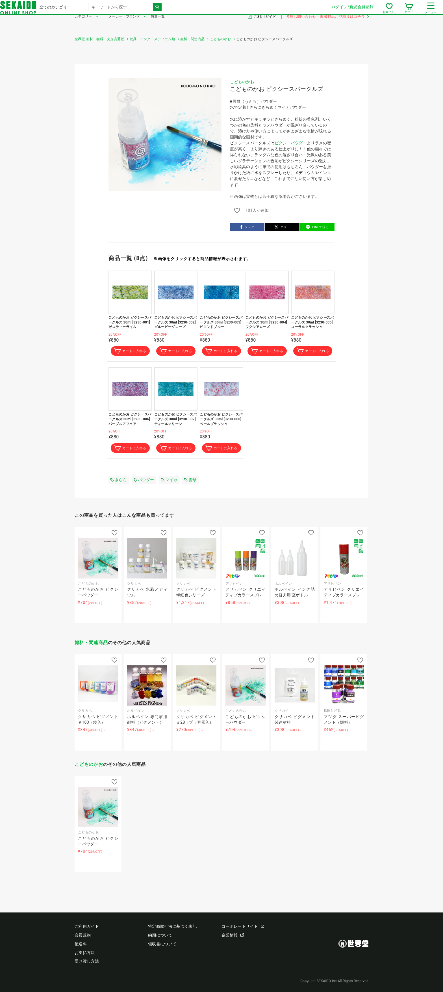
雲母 (190, 481)
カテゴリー (83, 25)
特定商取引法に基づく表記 (172, 926)
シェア (247, 227)
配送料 (81, 944)
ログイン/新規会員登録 (278, 11)
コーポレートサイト (243, 926)
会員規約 (83, 935)
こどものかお (242, 82)
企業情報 (233, 935)
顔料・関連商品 (91, 644)
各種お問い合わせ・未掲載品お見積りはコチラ (327, 25)
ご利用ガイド (265, 25)
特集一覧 (158, 25)
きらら (118, 481)
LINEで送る (317, 227)
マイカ (169, 481)
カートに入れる (130, 351)
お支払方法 (85, 952)
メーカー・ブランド (124, 25)
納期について (160, 935)
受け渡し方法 (87, 961)
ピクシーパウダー (291, 143)
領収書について (162, 944)
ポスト (282, 227)
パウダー (144, 481)
